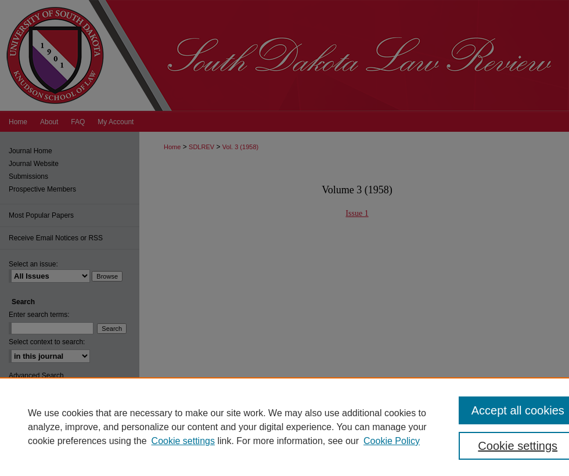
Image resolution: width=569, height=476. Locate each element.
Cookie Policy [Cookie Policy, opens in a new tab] (391, 441)
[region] (284, 426)
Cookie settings (183, 441)
